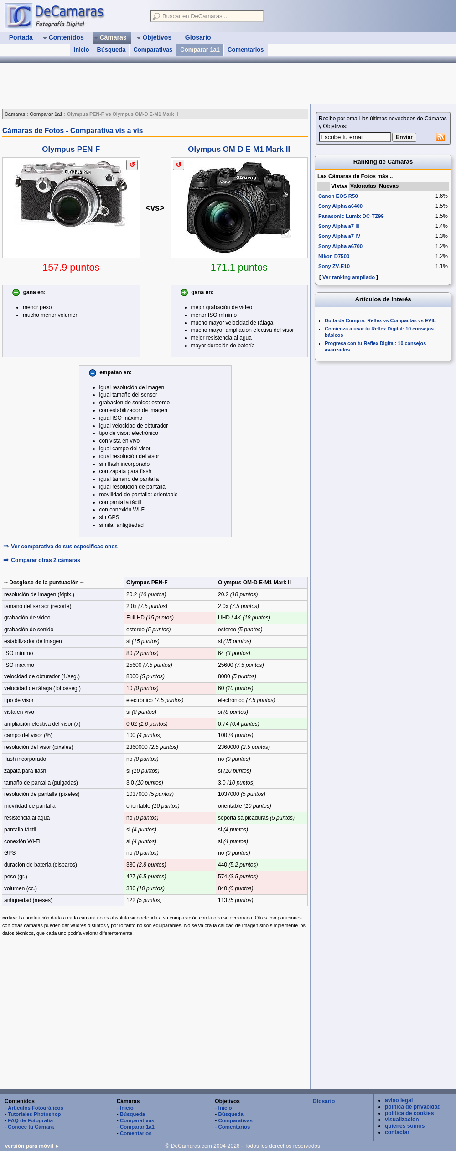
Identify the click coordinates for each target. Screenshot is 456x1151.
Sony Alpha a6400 (340, 206)
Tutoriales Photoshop (34, 1114)
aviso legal (399, 1100)
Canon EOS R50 (338, 196)
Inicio (81, 49)
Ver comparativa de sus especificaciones (64, 546)
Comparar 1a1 (200, 49)
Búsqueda (111, 49)
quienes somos (405, 1126)
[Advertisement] (155, 1013)
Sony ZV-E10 (334, 266)
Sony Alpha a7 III (339, 226)
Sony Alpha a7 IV (339, 236)
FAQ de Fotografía (30, 1120)
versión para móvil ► (32, 1146)
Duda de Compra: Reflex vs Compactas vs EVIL (380, 320)
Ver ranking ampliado (348, 277)
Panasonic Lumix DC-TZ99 (351, 216)
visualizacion (402, 1119)
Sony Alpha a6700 (340, 246)
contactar (397, 1132)
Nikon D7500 (333, 256)
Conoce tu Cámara (31, 1127)
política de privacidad (413, 1107)
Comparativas (152, 49)
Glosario (324, 1101)
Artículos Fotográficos (35, 1107)
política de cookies (409, 1113)
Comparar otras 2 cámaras (45, 560)
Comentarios (246, 49)
